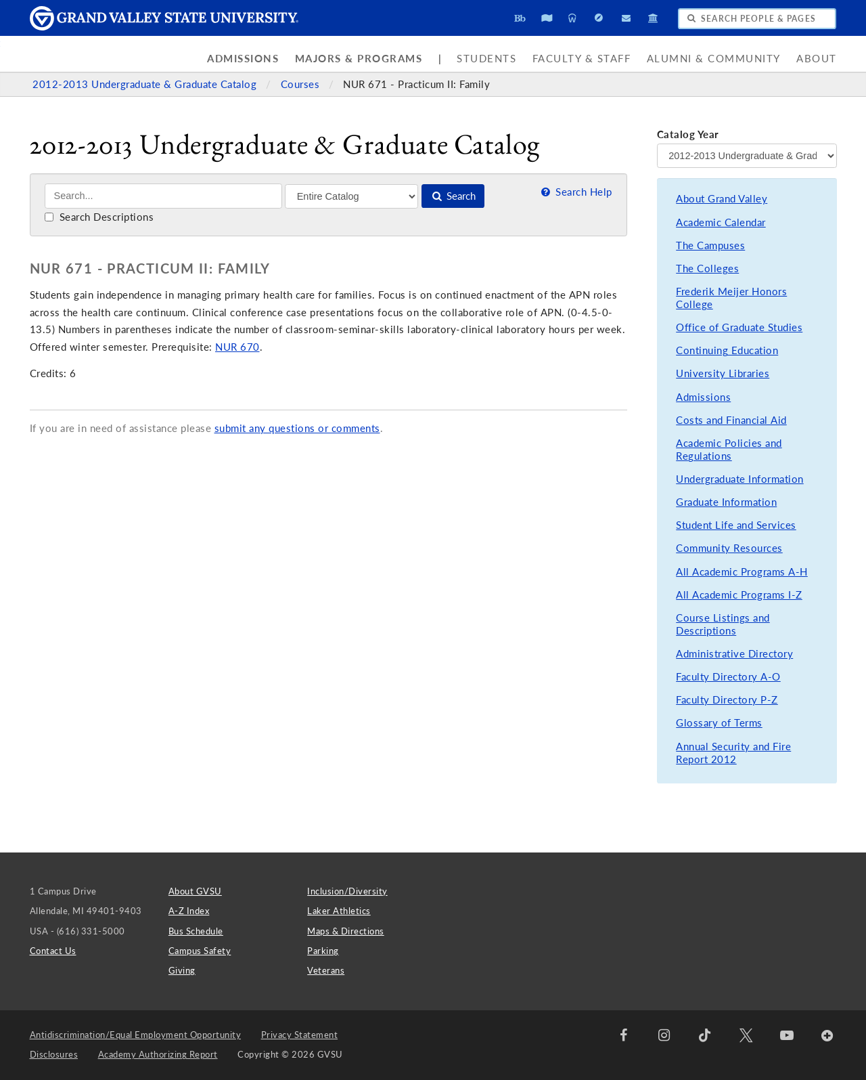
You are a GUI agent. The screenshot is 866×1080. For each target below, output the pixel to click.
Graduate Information (726, 502)
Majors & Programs (359, 58)
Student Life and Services (736, 525)
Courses (302, 84)
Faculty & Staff (581, 58)
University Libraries (722, 373)
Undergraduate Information (740, 479)
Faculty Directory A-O (728, 677)
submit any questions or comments (297, 428)
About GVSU (195, 891)
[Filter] (351, 196)
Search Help (575, 192)
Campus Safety (199, 950)
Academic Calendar (721, 222)
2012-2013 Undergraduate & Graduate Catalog (146, 84)
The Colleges (707, 268)
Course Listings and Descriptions (723, 624)
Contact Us (53, 950)
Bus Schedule (195, 931)
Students (486, 58)
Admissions (243, 58)
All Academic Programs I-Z (739, 595)
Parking (323, 950)
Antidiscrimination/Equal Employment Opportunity (136, 1034)
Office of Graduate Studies (739, 327)
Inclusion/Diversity (347, 891)
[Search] (163, 196)
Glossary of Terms (719, 723)
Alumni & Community (714, 58)
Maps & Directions (345, 931)
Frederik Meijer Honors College (731, 298)
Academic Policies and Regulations (729, 449)
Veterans (325, 970)
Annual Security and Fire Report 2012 (733, 753)
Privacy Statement (299, 1034)
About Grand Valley (721, 198)
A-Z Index (189, 910)
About (816, 58)
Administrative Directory (734, 654)
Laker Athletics (339, 910)
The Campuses (710, 245)
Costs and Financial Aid (731, 420)
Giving (182, 970)
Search (453, 196)
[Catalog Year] (747, 156)
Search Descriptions (99, 217)
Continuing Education (727, 350)
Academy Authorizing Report (158, 1054)
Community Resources (729, 548)
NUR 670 (237, 347)
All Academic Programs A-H (742, 572)
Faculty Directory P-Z (727, 700)
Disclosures (54, 1054)
